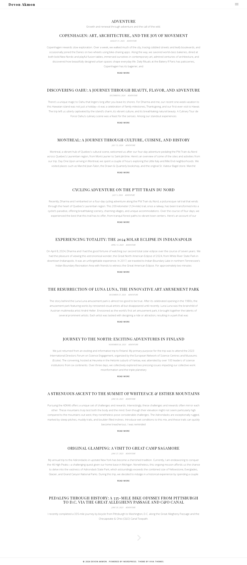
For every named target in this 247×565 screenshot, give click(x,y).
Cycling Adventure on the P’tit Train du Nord (123, 189)
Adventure (132, 41)
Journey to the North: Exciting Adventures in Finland (123, 338)
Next (180, 538)
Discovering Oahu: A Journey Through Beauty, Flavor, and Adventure (123, 90)
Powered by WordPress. (123, 561)
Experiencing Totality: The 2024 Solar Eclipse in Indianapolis (123, 239)
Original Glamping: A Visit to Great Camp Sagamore (124, 448)
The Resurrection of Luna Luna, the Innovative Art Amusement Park (123, 289)
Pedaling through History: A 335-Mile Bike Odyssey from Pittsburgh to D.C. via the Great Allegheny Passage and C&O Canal (123, 500)
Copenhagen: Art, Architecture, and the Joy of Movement (123, 35)
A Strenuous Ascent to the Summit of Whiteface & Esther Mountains (123, 393)
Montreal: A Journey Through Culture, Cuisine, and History (123, 139)
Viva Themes (156, 561)
